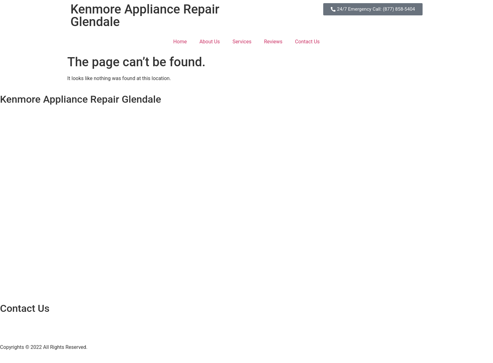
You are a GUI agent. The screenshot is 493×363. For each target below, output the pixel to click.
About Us (209, 42)
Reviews (273, 42)
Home (180, 42)
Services (241, 42)
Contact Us (307, 42)
